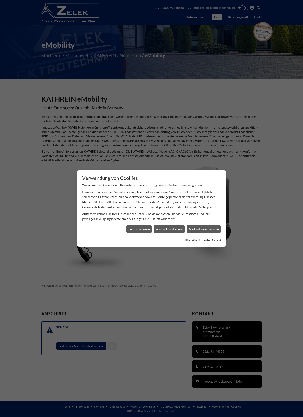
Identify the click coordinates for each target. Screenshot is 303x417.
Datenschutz (212, 225)
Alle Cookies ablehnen (169, 215)
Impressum (192, 225)
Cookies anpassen (139, 215)
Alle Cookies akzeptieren (204, 215)
